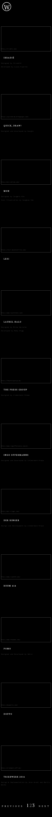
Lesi (6, 258)
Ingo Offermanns (16, 455)
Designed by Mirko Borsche (13, 327)
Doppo (8, 714)
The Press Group (15, 389)
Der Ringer (11, 520)
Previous (13, 806)
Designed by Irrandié (11, 63)
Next (44, 806)
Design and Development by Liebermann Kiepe (22, 526)
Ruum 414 (10, 585)
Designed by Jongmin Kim (13, 196)
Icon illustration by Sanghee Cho (17, 200)
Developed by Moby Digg (12, 331)
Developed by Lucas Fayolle (14, 67)
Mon (7, 191)
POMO (7, 648)
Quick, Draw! (13, 125)
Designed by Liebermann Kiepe (15, 395)
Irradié (9, 57)
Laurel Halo (12, 321)
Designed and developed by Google (17, 131)
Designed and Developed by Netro (17, 654)
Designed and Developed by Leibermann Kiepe (22, 460)
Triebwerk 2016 (14, 777)
